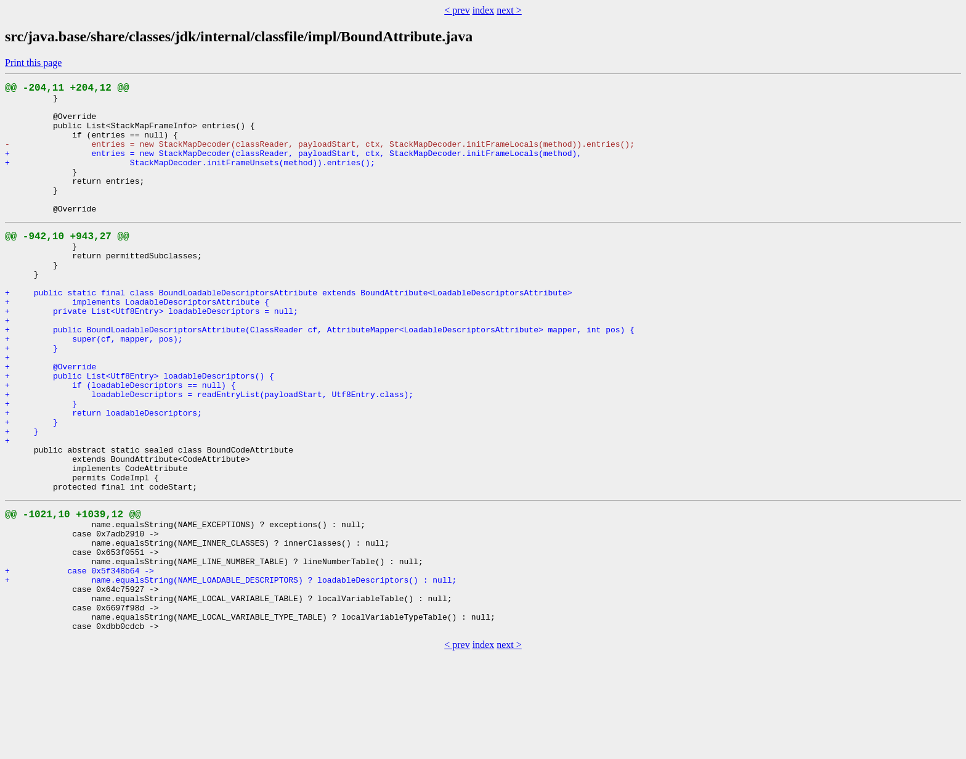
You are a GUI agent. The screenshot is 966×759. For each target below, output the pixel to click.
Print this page (33, 62)
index (484, 10)
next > (509, 10)
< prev (456, 10)
